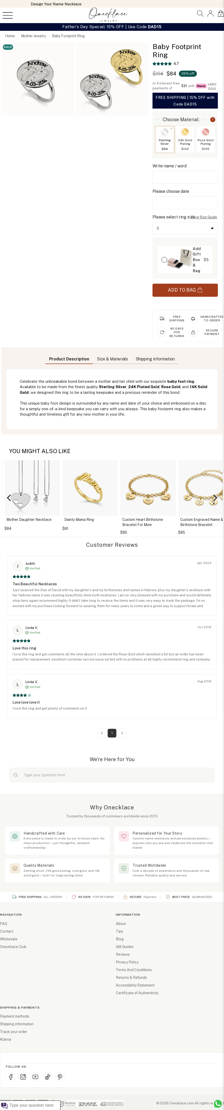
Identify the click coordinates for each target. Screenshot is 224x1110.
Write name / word (169, 166)
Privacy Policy (127, 962)
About (121, 924)
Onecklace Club (13, 947)
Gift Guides (125, 947)
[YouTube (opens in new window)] (35, 1077)
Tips (119, 931)
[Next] (214, 497)
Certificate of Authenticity (137, 993)
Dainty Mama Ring (94, 520)
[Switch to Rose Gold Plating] (205, 139)
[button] (200, 13)
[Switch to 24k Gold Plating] (185, 139)
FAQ (3, 924)
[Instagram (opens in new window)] (23, 1077)
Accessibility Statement (135, 985)
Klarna (5, 1039)
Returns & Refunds (131, 977)
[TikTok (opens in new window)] (48, 1077)
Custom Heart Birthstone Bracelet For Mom (157, 522)
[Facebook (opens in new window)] (11, 1077)
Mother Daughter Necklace (44, 520)
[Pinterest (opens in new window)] (60, 1077)
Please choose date (170, 191)
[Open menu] (8, 15)
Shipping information (17, 1024)
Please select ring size (173, 217)
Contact (6, 931)
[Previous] (9, 497)
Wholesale (8, 939)
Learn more (212, 86)
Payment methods (14, 1016)
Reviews (123, 954)
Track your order (13, 1032)
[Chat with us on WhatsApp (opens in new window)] (218, 1104)
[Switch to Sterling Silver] (164, 139)
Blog (120, 939)
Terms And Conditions (134, 970)
